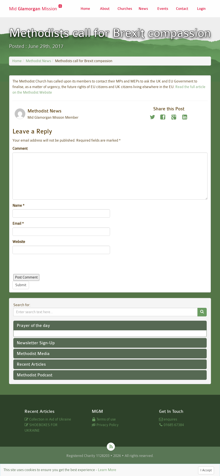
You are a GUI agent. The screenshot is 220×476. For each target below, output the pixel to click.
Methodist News (38, 61)
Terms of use (104, 419)
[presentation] (45, 265)
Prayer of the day (33, 325)
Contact (182, 9)
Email (18, 224)
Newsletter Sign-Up (36, 342)
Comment (20, 149)
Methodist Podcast (34, 375)
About (105, 9)
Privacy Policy (105, 425)
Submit (20, 285)
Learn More (107, 470)
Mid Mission (35, 9)
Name (18, 206)
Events (162, 9)
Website (18, 242)
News (143, 9)
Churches (125, 9)
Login (201, 9)
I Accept (206, 470)
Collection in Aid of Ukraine (47, 419)
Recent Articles (31, 364)
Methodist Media (33, 353)
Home (85, 9)
